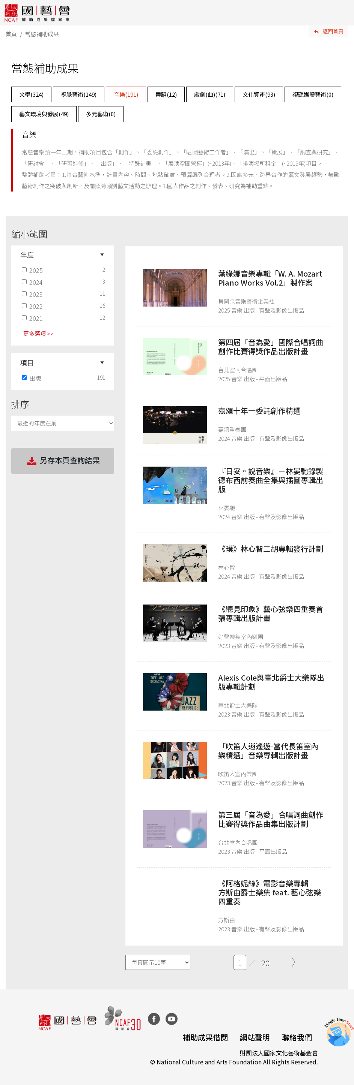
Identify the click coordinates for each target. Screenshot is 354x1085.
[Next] (293, 962)
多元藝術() (101, 114)
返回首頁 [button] (332, 31)
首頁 (11, 34)
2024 (33, 282)
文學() (31, 94)
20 (265, 962)
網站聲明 (255, 1037)
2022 (33, 306)
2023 (33, 294)
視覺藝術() (78, 94)
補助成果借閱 (205, 1037)
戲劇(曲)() (209, 94)
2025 (33, 270)
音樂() (126, 94)
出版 (32, 378)
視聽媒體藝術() (312, 94)
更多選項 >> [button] (38, 333)
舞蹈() (166, 94)
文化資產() (259, 94)
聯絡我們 (297, 1037)
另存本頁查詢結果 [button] (63, 461)
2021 (33, 318)
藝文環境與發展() (44, 114)
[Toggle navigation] (342, 13)
